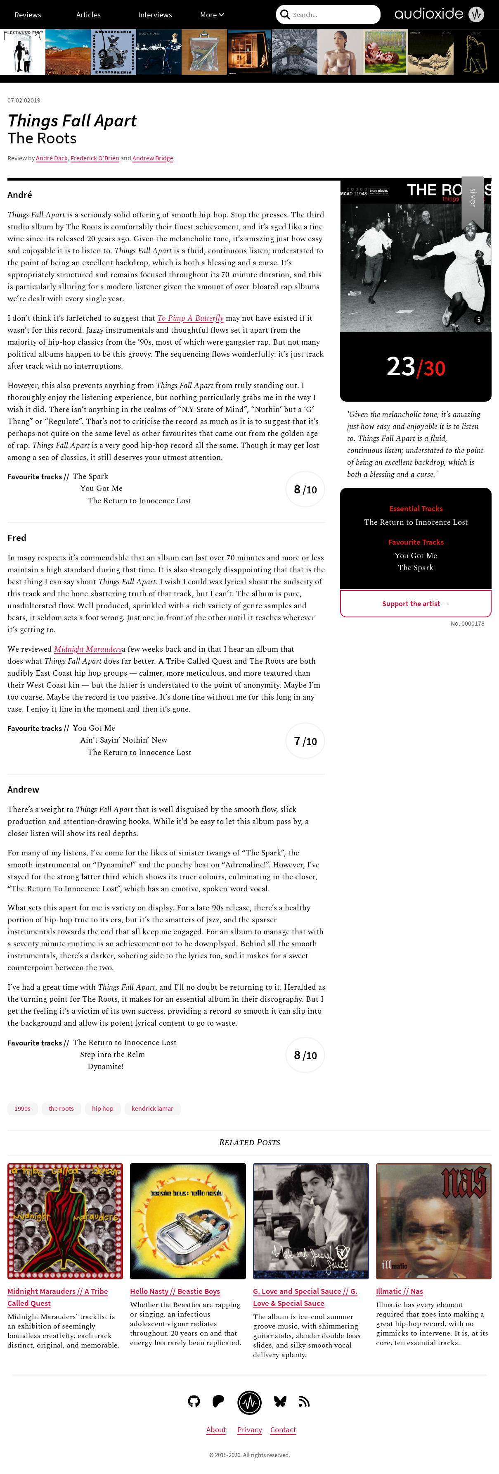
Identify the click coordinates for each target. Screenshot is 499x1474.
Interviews (155, 14)
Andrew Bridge (152, 158)
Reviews (27, 14)
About (216, 1429)
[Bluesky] (280, 1403)
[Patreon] (218, 1403)
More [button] (212, 14)
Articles (88, 14)
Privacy (249, 1429)
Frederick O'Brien (95, 158)
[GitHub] (194, 1403)
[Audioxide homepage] (249, 1402)
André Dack (52, 158)
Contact (283, 1429)
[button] (479, 319)
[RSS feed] (305, 1403)
